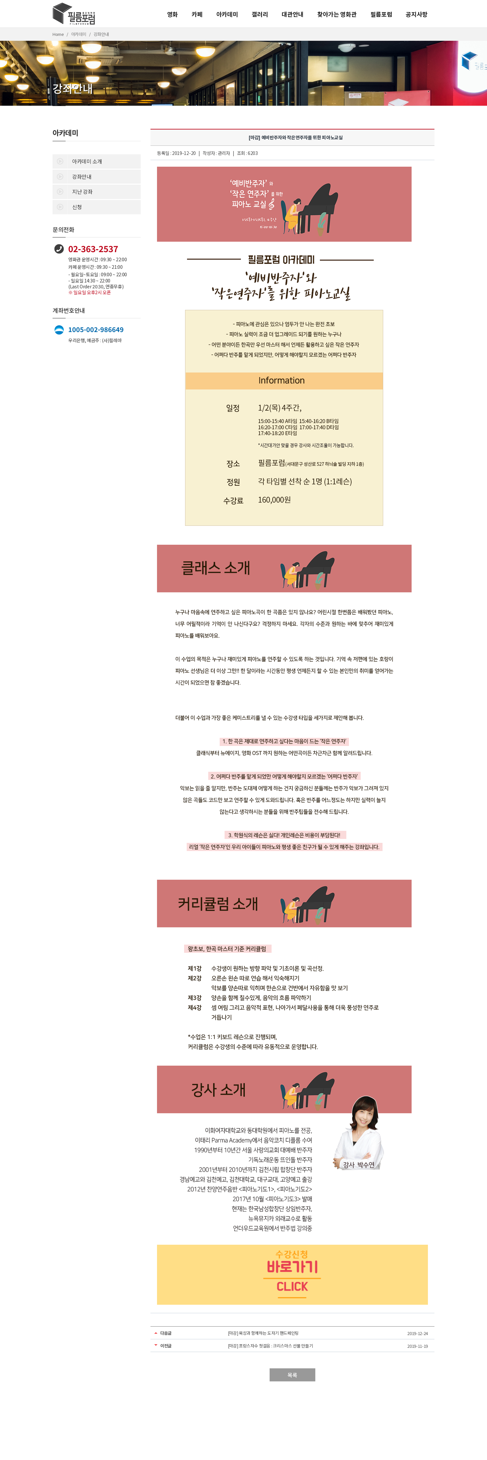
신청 (67, 206)
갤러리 (260, 14)
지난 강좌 (72, 191)
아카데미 (227, 14)
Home (58, 34)
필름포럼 (381, 14)
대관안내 (293, 14)
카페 (197, 14)
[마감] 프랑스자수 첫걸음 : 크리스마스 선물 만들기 (270, 1346)
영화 (172, 14)
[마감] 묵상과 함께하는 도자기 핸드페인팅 (263, 1333)
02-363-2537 (93, 248)
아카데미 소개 (77, 160)
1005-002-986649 (96, 329)
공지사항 (417, 14)
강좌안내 (72, 176)
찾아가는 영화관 (336, 14)
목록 (292, 1375)
